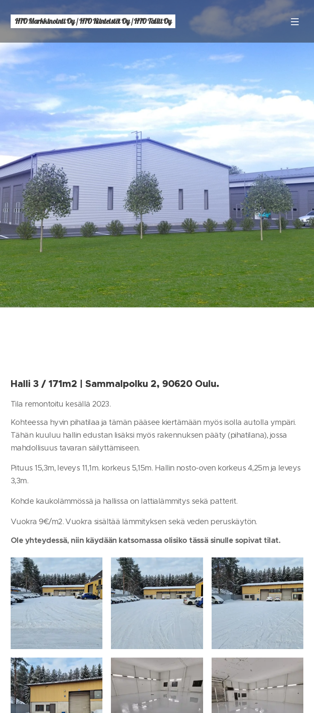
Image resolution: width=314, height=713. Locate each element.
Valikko (295, 21)
